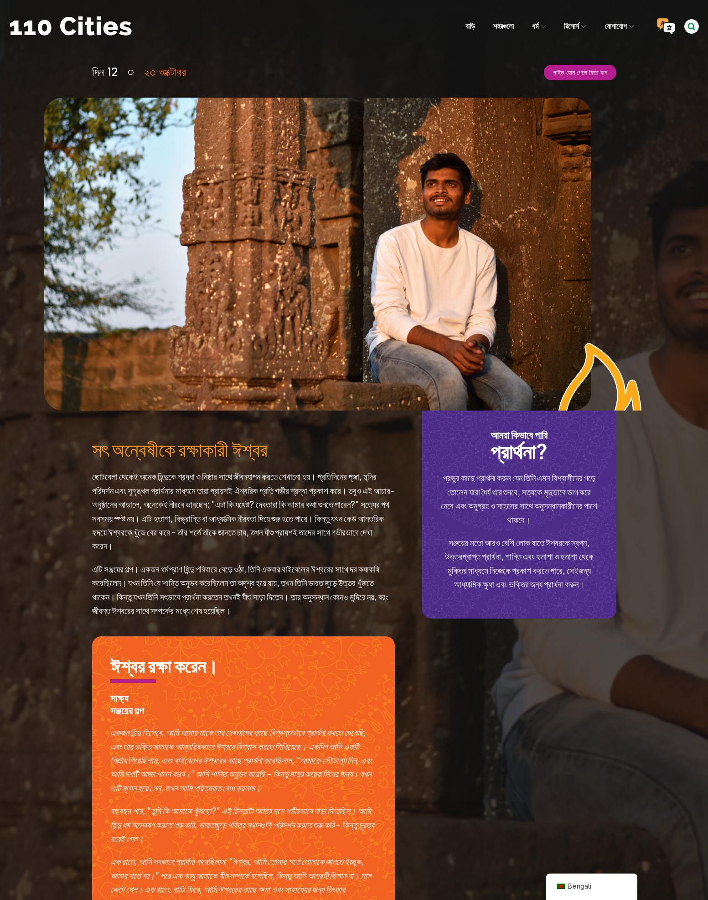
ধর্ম (538, 26)
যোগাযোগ (619, 26)
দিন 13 (649, 777)
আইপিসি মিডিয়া (434, 869)
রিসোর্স (575, 26)
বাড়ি (470, 26)
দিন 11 (58, 777)
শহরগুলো (503, 26)
